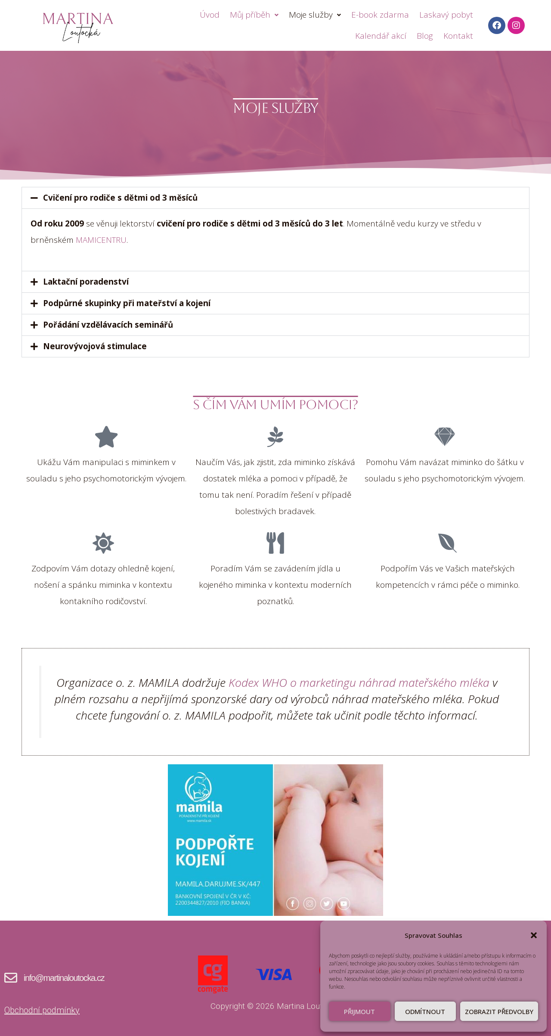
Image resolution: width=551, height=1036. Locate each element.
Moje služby (315, 14)
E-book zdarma (380, 14)
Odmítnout (425, 1011)
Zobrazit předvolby (499, 1011)
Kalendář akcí (380, 35)
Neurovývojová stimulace (95, 346)
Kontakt (458, 35)
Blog (425, 35)
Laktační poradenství (86, 281)
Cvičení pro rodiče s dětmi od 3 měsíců (120, 197)
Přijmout (359, 1011)
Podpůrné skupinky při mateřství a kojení (126, 303)
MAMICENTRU (102, 239)
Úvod (210, 14)
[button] (533, 935)
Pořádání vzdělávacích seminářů (108, 324)
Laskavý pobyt (446, 14)
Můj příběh (254, 14)
